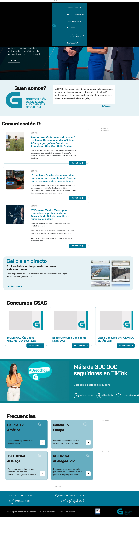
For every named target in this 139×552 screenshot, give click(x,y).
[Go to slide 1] (63, 78)
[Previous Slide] (3, 41)
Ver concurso (34, 345)
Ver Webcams (14, 286)
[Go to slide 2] (67, 78)
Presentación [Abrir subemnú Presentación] (23, 5)
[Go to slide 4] (75, 78)
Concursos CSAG (27, 303)
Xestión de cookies (67, 512)
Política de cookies (47, 512)
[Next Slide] (136, 41)
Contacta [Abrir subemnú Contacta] (130, 5)
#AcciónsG (85, 5)
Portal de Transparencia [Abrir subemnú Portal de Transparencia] (107, 5)
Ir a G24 (13, 60)
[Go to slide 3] (71, 78)
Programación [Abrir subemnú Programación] (67, 5)
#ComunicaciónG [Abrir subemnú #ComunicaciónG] (44, 5)
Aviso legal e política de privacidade (21, 512)
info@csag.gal (22, 500)
